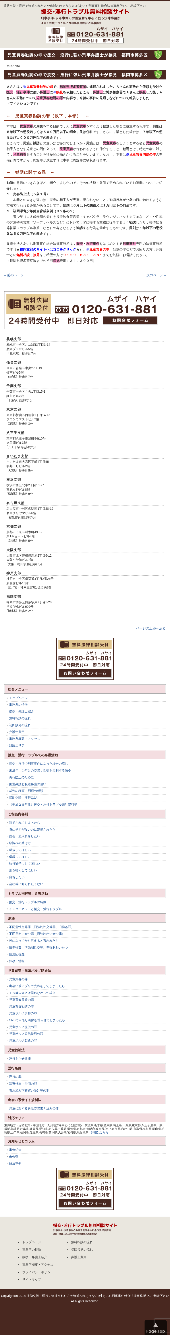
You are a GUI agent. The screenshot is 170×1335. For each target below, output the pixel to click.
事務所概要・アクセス (24, 739)
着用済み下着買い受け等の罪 (29, 1090)
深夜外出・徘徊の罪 (23, 1083)
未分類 (13, 1156)
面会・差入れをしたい (24, 836)
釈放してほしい (20, 850)
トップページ (18, 698)
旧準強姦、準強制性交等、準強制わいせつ (38, 947)
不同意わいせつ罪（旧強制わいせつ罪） (37, 934)
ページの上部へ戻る (151, 628)
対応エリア (17, 745)
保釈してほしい (20, 856)
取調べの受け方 (20, 843)
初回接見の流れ (20, 725)
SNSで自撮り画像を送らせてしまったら (37, 1020)
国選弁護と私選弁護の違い (27, 784)
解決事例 (15, 1163)
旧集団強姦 (17, 954)
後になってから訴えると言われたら (34, 940)
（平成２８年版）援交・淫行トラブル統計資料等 (43, 804)
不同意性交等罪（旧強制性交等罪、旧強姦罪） (41, 927)
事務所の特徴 (18, 704)
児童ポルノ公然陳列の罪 (26, 1034)
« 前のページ (14, 275)
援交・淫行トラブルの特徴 (27, 902)
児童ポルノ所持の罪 (23, 1013)
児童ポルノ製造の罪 (23, 1040)
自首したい (17, 877)
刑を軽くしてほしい (23, 870)
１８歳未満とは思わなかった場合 (32, 993)
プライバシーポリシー (37, 1272)
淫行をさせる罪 (20, 1058)
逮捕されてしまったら (24, 822)
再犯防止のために (21, 777)
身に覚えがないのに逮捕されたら (32, 829)
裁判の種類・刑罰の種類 (26, 791)
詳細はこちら (99, 1132)
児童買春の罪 (18, 979)
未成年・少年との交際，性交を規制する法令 (40, 770)
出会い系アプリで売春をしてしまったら (37, 986)
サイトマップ (31, 1279)
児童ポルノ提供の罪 (23, 1027)
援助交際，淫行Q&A (23, 797)
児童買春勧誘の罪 (21, 1006)
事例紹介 (15, 1150)
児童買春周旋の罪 (21, 999)
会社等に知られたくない (26, 884)
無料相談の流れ (20, 718)
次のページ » (156, 275)
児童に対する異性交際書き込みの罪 (34, 1108)
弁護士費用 (17, 732)
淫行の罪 (15, 1076)
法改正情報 (17, 961)
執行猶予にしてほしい (24, 863)
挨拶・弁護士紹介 (21, 711)
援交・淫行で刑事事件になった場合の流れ (38, 763)
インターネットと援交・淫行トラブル (35, 909)
